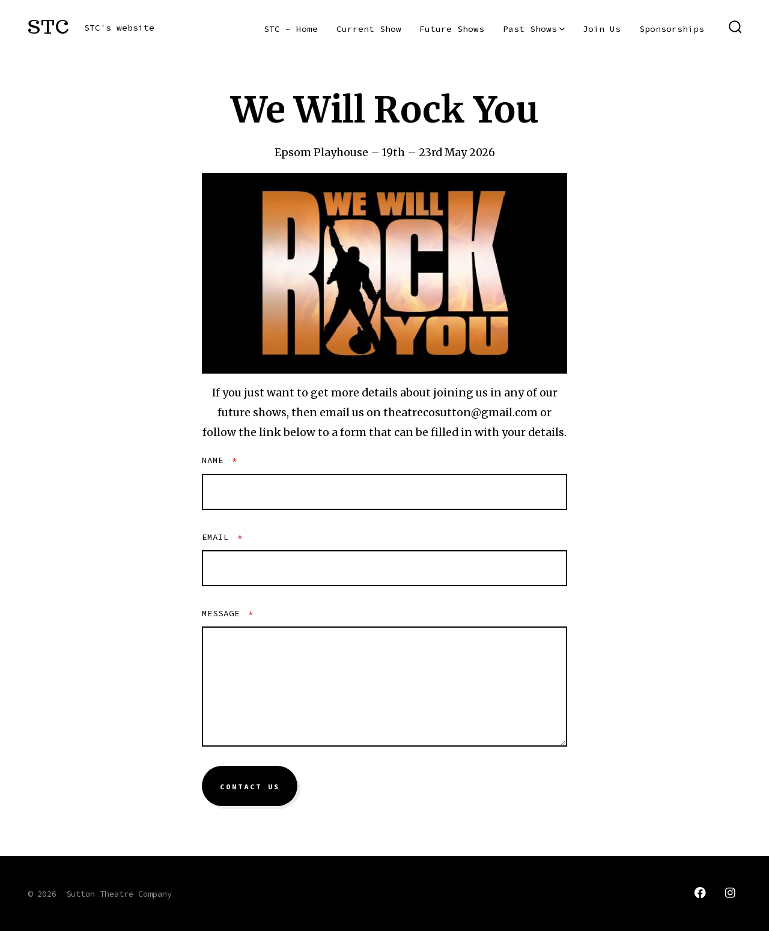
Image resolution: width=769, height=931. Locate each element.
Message (228, 613)
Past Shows (534, 28)
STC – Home (291, 28)
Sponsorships (671, 28)
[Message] (384, 686)
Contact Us (250, 786)
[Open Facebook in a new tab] (699, 892)
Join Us (602, 28)
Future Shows (451, 28)
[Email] (384, 568)
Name (219, 460)
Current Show (368, 28)
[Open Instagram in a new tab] (730, 892)
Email (222, 537)
